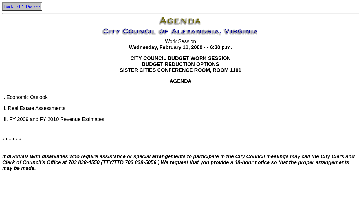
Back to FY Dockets (22, 6)
